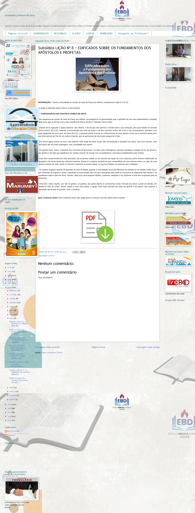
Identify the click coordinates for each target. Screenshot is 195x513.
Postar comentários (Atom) (52, 353)
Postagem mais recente (47, 347)
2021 (10, 283)
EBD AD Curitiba (13, 431)
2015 (10, 420)
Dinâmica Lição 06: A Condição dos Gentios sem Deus (18, 380)
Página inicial (18, 33)
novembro (14, 295)
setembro (13, 303)
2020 (10, 287)
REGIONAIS (60, 33)
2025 (10, 267)
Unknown (11, 435)
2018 (10, 408)
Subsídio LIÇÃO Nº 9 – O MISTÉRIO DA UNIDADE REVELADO (18, 324)
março (12, 391)
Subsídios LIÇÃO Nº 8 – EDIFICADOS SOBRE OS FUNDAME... (18, 340)
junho (12, 314)
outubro (13, 299)
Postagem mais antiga (148, 347)
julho (12, 310)
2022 (10, 279)
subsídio (51, 256)
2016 (10, 416)
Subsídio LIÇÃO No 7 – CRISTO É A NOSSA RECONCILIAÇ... (17, 356)
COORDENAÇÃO (40, 33)
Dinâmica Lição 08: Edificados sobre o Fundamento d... (17, 348)
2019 (10, 404)
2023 (10, 275)
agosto (12, 306)
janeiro (12, 399)
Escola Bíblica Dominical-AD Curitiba (38, 9)
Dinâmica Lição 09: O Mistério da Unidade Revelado (18, 332)
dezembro (14, 291)
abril (12, 388)
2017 (10, 412)
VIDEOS (90, 33)
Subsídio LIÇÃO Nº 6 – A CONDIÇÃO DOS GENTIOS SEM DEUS (19, 372)
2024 (10, 271)
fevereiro (13, 395)
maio (12, 318)
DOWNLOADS (106, 33)
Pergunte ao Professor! (133, 33)
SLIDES (76, 33)
